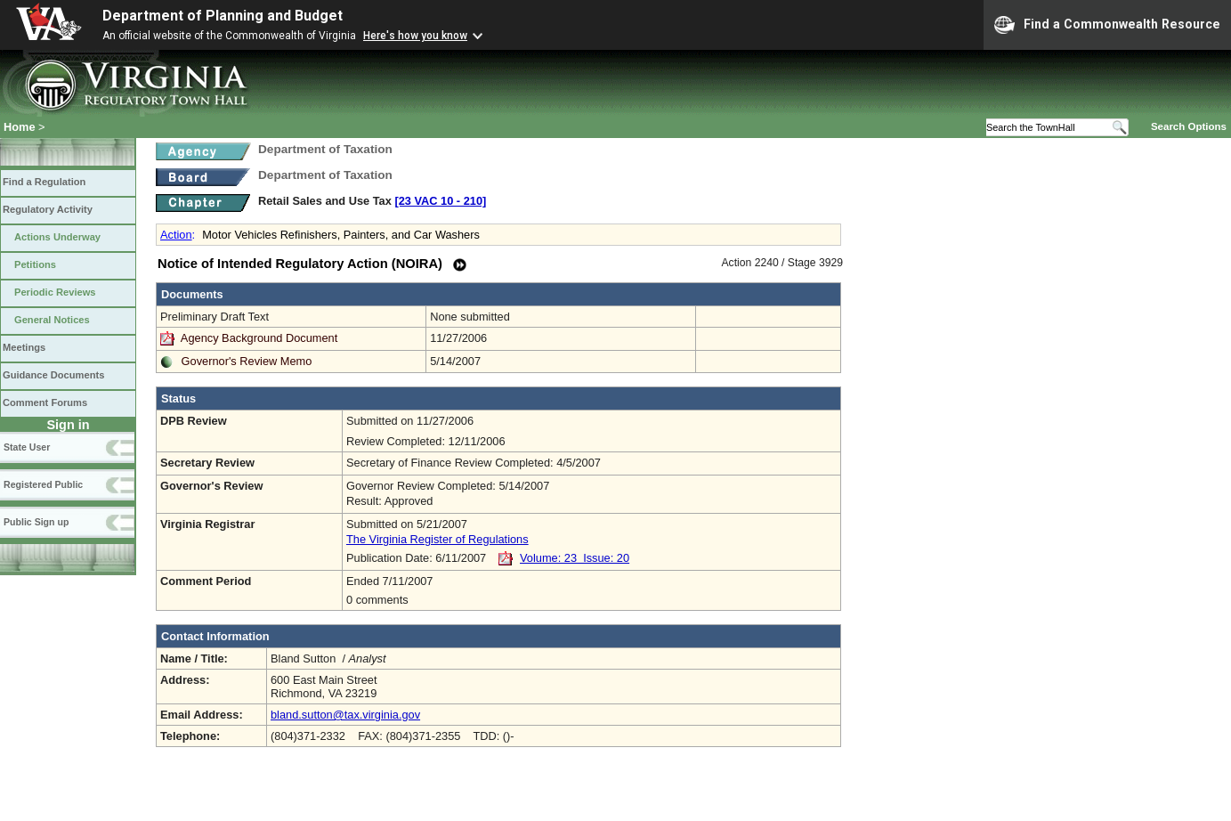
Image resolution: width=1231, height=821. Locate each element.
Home (20, 127)
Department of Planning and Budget (222, 15)
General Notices (52, 319)
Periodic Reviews (55, 292)
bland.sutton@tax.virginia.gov (345, 714)
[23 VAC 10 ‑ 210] (440, 200)
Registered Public (43, 484)
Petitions (35, 264)
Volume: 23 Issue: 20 (574, 558)
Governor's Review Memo (247, 361)
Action (176, 234)
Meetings (24, 347)
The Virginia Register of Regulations (437, 539)
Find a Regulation (44, 181)
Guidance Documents (53, 375)
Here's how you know (415, 35)
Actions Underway (57, 237)
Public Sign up (36, 521)
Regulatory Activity (48, 209)
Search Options (1189, 126)
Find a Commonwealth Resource (1107, 25)
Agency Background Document (259, 338)
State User (27, 447)
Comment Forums (45, 402)
